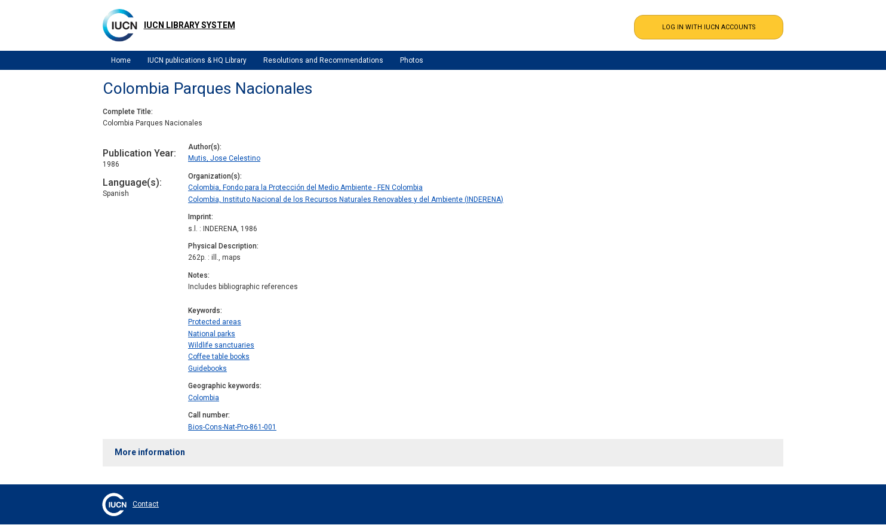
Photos (411, 60)
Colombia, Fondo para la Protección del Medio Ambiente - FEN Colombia (305, 187)
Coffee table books (219, 356)
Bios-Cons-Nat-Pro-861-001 (232, 427)
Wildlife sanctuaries (221, 345)
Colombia (203, 398)
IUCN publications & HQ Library (197, 60)
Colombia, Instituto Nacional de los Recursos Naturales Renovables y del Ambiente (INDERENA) (345, 199)
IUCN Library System (189, 25)
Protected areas (214, 322)
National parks (211, 334)
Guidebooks (207, 368)
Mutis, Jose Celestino (224, 158)
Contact (146, 504)
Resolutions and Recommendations (323, 60)
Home (121, 60)
